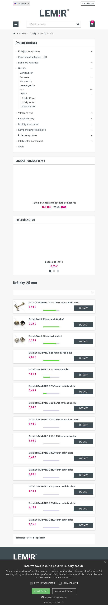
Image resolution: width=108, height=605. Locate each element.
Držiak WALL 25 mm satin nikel (45, 336)
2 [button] (54, 271)
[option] (54, 188)
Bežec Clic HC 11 (54, 262)
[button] (54, 597)
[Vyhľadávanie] (54, 24)
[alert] (54, 582)
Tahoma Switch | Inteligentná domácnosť (54, 202)
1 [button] (50, 271)
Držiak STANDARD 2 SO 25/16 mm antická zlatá (54, 302)
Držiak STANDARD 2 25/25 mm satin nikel (51, 519)
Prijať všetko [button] (40, 591)
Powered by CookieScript (54, 602)
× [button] (105, 562)
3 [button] (58, 271)
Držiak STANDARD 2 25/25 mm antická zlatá (52, 503)
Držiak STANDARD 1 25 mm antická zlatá (50, 352)
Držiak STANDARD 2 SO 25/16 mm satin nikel (52, 403)
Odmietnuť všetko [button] (64, 591)
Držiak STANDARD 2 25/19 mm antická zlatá (52, 486)
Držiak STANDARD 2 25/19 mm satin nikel (51, 453)
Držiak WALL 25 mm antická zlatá (46, 319)
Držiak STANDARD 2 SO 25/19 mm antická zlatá (54, 419)
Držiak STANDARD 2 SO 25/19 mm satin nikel (52, 436)
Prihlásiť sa (87, 3)
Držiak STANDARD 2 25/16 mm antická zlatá (52, 386)
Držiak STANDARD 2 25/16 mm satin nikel (51, 469)
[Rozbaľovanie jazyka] (21, 3)
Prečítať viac (67, 577)
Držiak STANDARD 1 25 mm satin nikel (49, 369)
